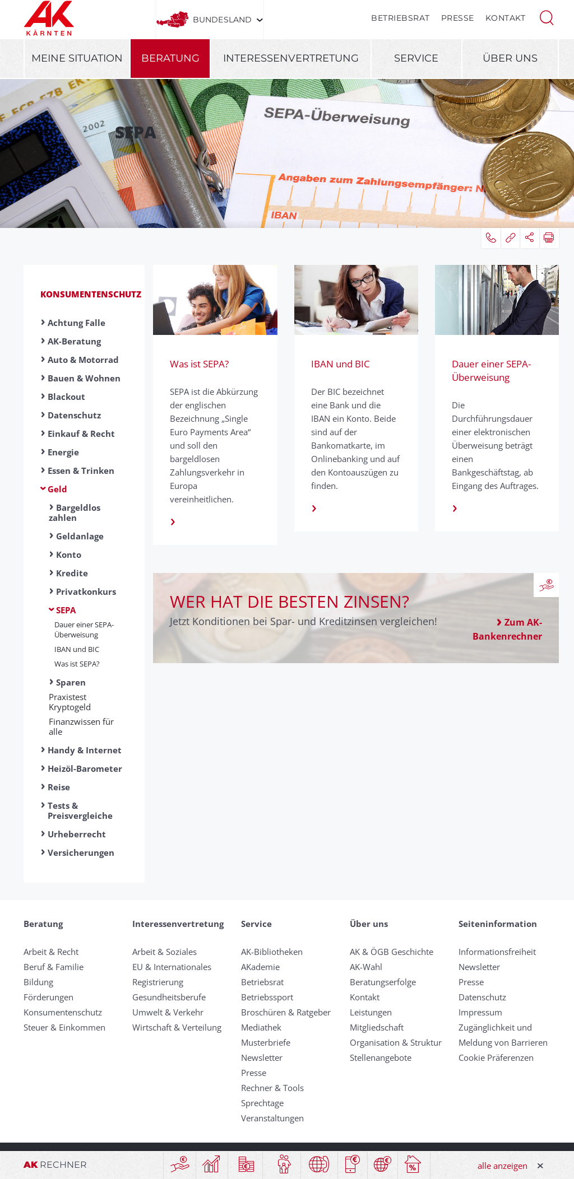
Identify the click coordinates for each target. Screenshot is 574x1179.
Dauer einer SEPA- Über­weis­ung (84, 629)
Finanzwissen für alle (81, 726)
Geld (57, 489)
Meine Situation (77, 58)
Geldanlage (80, 536)
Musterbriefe (265, 1042)
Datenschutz (74, 415)
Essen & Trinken (81, 470)
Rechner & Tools (272, 1087)
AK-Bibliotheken (272, 951)
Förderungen (48, 997)
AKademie (260, 966)
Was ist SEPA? (77, 664)
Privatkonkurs (86, 591)
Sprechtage (262, 1102)
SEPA (66, 610)
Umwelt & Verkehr (167, 1012)
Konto (68, 554)
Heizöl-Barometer (85, 768)
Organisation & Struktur (396, 1042)
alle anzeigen (502, 1165)
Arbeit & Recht (51, 951)
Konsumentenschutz (90, 294)
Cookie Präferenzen (496, 1057)
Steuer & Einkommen (64, 1027)
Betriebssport (267, 997)
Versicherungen (81, 852)
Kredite (72, 573)
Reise (59, 787)
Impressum (480, 1012)
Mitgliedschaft (377, 1027)
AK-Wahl (366, 966)
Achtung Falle (76, 322)
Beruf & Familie (54, 966)
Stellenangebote (380, 1057)
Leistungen (371, 1012)
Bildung (38, 981)
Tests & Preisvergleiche (80, 810)
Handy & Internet (85, 750)
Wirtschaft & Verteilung (176, 1027)
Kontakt (505, 18)
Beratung (170, 58)
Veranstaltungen (272, 1118)
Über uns (510, 58)
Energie (63, 452)
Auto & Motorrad (83, 359)
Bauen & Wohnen (84, 378)
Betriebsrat (400, 18)
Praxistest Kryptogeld (70, 702)
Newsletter (262, 1057)
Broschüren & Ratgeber (286, 1012)
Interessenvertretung (291, 58)
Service (416, 58)
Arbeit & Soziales (164, 951)
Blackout (66, 396)
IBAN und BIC (76, 649)
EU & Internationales (171, 966)
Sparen (71, 682)
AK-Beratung (74, 341)
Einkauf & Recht (81, 433)
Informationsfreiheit (497, 951)
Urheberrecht (77, 834)
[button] (546, 17)
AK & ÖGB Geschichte (391, 951)
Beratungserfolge (383, 981)
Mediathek (261, 1027)
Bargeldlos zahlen (74, 512)
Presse (457, 18)
